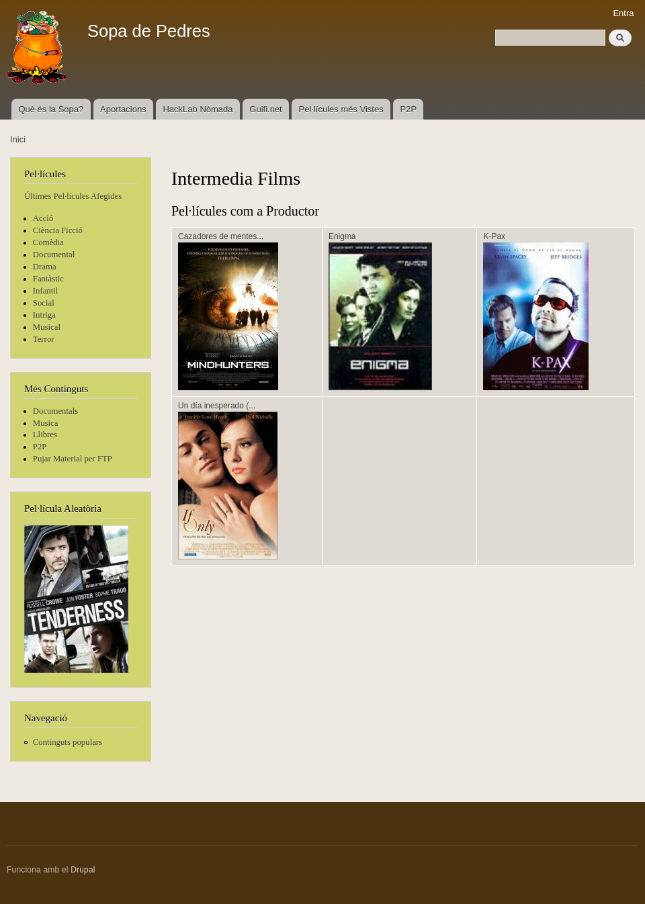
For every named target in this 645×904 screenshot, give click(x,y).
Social (43, 303)
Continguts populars (67, 742)
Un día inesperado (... (216, 405)
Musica (45, 423)
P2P (408, 109)
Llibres (45, 434)
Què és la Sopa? (50, 109)
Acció (43, 218)
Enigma (342, 236)
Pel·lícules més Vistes (341, 109)
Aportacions (123, 109)
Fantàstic (48, 278)
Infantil (45, 291)
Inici (18, 139)
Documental (54, 254)
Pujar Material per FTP (72, 458)
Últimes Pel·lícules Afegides (73, 196)
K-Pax (494, 236)
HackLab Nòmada (197, 109)
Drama (44, 266)
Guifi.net (265, 109)
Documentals (55, 411)
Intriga (44, 315)
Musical (46, 327)
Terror (43, 339)
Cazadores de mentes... (220, 236)
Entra (623, 13)
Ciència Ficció (58, 230)
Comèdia (48, 242)
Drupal (83, 869)
